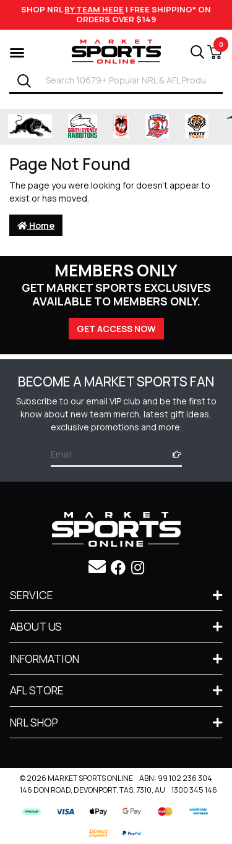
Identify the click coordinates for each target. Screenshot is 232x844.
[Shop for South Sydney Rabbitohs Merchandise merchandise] (82, 127)
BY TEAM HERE (94, 9)
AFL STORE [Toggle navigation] (37, 690)
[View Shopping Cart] (215, 52)
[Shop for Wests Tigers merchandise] (197, 127)
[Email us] (97, 566)
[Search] (24, 80)
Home (35, 225)
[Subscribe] (173, 454)
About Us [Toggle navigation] (36, 626)
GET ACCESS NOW (116, 329)
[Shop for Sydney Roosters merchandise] (157, 127)
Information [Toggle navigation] (44, 658)
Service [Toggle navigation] (31, 594)
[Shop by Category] (17, 52)
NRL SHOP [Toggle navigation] (34, 722)
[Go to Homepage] (116, 50)
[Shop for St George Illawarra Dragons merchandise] (121, 127)
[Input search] (130, 80)
